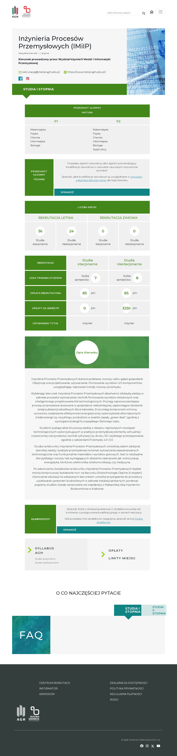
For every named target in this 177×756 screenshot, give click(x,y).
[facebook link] (141, 745)
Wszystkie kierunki (27, 53)
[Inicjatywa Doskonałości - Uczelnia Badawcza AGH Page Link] (32, 714)
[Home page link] (22, 11)
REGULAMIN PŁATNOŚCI (126, 694)
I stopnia (44, 53)
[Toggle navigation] (160, 12)
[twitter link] (152, 745)
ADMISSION (46, 694)
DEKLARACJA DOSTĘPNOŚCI (129, 682)
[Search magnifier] (144, 13)
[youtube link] (158, 745)
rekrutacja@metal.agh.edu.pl (39, 72)
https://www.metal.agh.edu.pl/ (85, 72)
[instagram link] (147, 745)
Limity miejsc (122, 558)
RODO (114, 699)
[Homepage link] (151, 12)
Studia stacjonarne (45, 558)
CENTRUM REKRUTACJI (54, 682)
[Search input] (124, 13)
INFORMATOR (48, 688)
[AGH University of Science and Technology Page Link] (21, 714)
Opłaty (115, 550)
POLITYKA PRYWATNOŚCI (127, 688)
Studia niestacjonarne (47, 562)
